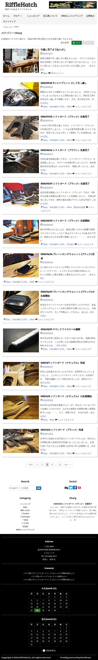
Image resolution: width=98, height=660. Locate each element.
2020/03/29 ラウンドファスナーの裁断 (60, 329)
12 (60, 465)
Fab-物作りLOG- (57, 107)
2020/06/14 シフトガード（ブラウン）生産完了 (65, 150)
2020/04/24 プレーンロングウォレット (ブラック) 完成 (67, 256)
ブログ (16, 16)
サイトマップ (9, 21)
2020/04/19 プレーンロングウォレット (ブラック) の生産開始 (67, 293)
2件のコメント (57, 73)
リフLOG (25, 523)
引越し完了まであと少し (53, 49)
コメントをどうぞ (83, 107)
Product (70, 244)
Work (69, 107)
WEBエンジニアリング (71, 16)
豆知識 (25, 526)
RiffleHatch (21, 4)
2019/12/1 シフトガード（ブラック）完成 (62, 429)
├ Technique (25, 517)
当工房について (50, 16)
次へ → (68, 465)
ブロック (90, 43)
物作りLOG (25, 510)
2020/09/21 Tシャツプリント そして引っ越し (64, 82)
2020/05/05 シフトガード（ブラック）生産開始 (65, 220)
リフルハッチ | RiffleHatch (60, 573)
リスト (78, 43)
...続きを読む (61, 345)
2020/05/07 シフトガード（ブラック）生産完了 (65, 183)
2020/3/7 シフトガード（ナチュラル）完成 (63, 362)
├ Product (25, 514)
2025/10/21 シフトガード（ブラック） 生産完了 (73, 504)
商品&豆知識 (79, 207)
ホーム (6, 16)
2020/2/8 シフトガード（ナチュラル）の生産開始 (66, 396)
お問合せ (90, 16)
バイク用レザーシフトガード (35, 573)
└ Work (25, 520)
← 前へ (30, 465)
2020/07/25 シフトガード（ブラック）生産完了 (65, 116)
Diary (45, 73)
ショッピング (33, 16)
